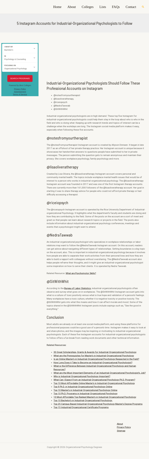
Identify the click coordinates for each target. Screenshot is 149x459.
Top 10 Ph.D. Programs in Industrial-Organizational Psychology (85, 393)
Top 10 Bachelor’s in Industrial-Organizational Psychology (83, 400)
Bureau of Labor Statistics (77, 288)
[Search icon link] (143, 7)
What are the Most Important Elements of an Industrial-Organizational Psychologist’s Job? (100, 372)
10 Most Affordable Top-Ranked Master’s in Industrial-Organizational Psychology (95, 397)
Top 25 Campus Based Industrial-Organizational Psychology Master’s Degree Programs (98, 404)
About (67, 7)
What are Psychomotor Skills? (81, 273)
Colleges (84, 7)
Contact (130, 7)
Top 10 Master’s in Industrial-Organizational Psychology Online (85, 390)
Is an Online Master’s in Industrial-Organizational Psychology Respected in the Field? (96, 359)
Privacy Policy (124, 427)
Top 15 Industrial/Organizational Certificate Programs (81, 407)
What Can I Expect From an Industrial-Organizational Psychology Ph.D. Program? (94, 379)
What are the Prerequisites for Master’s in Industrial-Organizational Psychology (94, 355)
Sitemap (121, 430)
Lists (100, 7)
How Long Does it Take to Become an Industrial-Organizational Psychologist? (93, 362)
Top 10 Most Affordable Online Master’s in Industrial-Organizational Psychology (94, 383)
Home (52, 7)
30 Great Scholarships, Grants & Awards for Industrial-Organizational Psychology (95, 352)
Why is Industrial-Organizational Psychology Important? (82, 376)
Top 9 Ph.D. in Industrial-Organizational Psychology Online (83, 386)
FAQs (114, 7)
